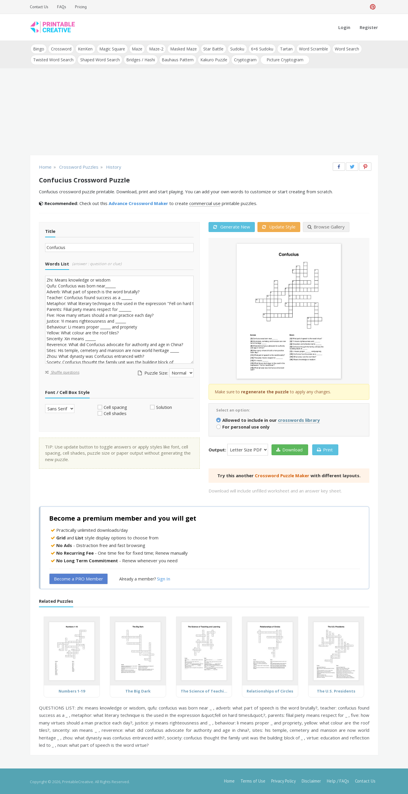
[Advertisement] (204, 111)
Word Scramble (311, 48)
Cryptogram (244, 59)
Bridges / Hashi (140, 59)
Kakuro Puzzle (212, 59)
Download (289, 449)
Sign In (163, 578)
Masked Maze (182, 48)
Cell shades (115, 413)
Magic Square (111, 48)
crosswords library (299, 419)
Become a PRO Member (78, 578)
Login (344, 27)
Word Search (344, 48)
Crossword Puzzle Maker (282, 475)
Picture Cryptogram (283, 59)
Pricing (81, 6)
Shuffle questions (62, 371)
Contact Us (39, 6)
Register (369, 27)
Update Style (279, 226)
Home (229, 780)
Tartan (284, 48)
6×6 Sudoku (260, 48)
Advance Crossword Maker (138, 203)
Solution (164, 406)
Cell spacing (115, 406)
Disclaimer (311, 780)
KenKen (85, 48)
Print (325, 449)
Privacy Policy (283, 780)
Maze (136, 48)
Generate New (231, 226)
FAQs (61, 6)
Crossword (61, 48)
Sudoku (235, 48)
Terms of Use (252, 780)
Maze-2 (155, 48)
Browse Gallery (326, 226)
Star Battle (212, 48)
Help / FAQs (338, 780)
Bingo (38, 48)
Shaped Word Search (100, 59)
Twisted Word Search (53, 59)
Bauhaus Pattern (177, 59)
